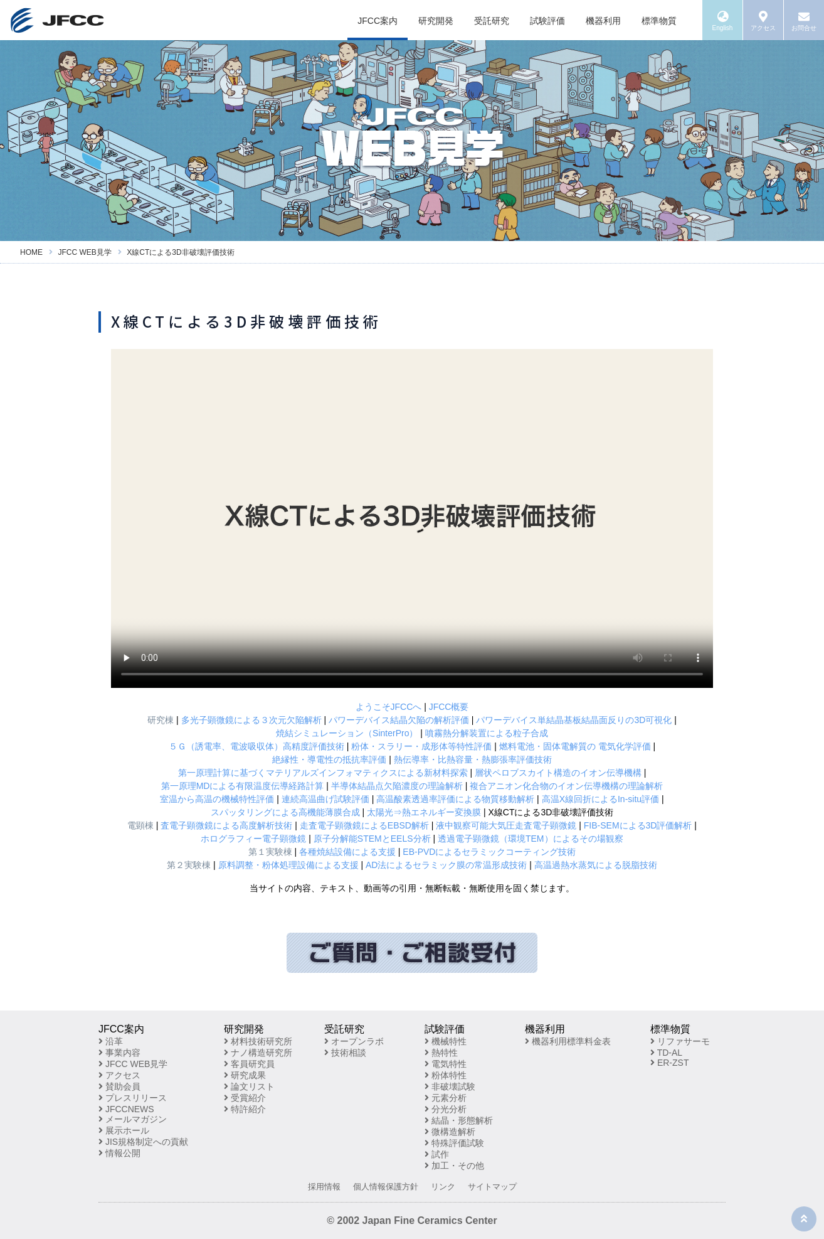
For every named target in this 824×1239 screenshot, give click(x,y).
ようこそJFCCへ (389, 707)
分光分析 (446, 1109)
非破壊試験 (450, 1086)
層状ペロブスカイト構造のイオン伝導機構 (558, 773)
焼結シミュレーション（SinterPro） (347, 733)
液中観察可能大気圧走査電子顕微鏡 (506, 825)
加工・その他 (454, 1166)
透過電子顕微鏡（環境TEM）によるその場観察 (530, 839)
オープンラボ (354, 1041)
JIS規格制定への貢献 (143, 1142)
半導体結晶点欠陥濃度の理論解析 (397, 786)
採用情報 (324, 1186)
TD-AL (666, 1053)
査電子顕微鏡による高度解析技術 (226, 825)
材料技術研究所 (258, 1041)
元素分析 (446, 1098)
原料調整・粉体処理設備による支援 (288, 865)
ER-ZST (669, 1063)
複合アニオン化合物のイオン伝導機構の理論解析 (566, 786)
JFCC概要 (449, 707)
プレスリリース (132, 1098)
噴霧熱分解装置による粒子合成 (486, 733)
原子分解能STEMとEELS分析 (372, 839)
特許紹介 (245, 1109)
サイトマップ (492, 1186)
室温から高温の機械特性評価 (217, 799)
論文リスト (249, 1086)
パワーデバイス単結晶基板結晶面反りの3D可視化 (574, 720)
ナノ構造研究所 (258, 1053)
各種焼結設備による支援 (347, 852)
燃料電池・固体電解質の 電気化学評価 (575, 746)
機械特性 (446, 1041)
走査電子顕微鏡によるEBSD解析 (364, 825)
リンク (443, 1186)
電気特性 (446, 1064)
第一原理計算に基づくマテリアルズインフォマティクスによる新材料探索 (323, 773)
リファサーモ (680, 1041)
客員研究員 (249, 1064)
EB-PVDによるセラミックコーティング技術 (489, 852)
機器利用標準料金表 (568, 1041)
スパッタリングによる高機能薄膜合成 (285, 812)
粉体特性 (446, 1075)
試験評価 (547, 21)
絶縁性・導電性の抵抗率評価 (329, 759)
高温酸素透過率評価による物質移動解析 (455, 799)
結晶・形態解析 (459, 1120)
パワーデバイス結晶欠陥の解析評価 (399, 720)
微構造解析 (450, 1132)
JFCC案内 (377, 21)
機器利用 (603, 21)
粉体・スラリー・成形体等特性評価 (421, 746)
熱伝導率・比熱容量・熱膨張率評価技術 (473, 759)
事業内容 (119, 1053)
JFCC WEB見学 (132, 1064)
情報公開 (119, 1153)
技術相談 (345, 1053)
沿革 (110, 1041)
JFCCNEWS (126, 1109)
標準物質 (659, 21)
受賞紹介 (245, 1098)
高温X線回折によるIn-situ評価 (600, 799)
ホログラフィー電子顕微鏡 (253, 839)
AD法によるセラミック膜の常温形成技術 (446, 865)
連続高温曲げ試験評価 (325, 799)
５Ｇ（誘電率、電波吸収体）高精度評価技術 (256, 746)
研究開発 (435, 21)
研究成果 (245, 1075)
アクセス (119, 1075)
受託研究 (491, 21)
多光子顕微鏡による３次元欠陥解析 (251, 720)
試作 (437, 1154)
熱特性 (441, 1053)
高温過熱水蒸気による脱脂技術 (595, 865)
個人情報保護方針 (385, 1186)
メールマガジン (132, 1119)
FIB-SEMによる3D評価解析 (638, 825)
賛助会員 (119, 1086)
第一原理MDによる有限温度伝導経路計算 (242, 786)
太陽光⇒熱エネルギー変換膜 (424, 812)
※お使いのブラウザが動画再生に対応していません (412, 518)
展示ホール (123, 1130)
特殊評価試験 (454, 1143)
